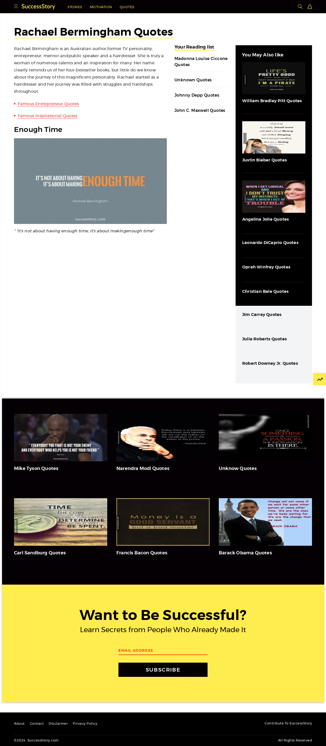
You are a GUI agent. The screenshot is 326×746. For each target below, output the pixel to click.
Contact (37, 723)
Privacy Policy (85, 723)
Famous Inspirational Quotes (47, 116)
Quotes (127, 7)
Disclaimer (58, 723)
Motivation (101, 7)
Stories (74, 7)
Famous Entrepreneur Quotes (48, 104)
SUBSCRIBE (163, 669)
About (19, 723)
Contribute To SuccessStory (288, 723)
